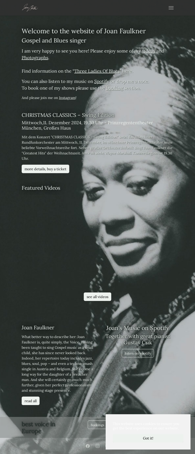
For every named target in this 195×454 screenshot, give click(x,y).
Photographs (35, 57)
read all (31, 401)
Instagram (67, 97)
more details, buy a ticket (45, 169)
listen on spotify (138, 353)
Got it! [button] (148, 438)
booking (114, 88)
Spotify (101, 81)
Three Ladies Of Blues (97, 71)
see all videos (97, 296)
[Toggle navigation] (171, 8)
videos (148, 51)
